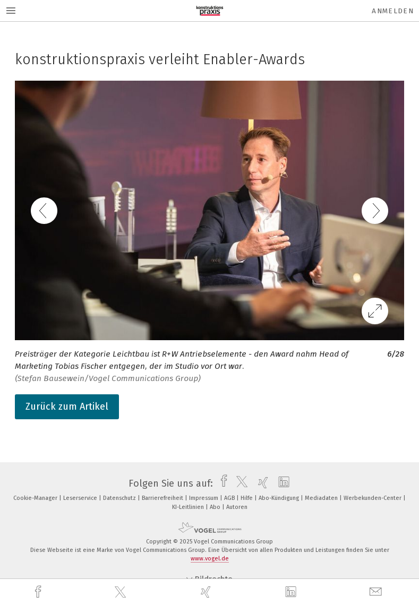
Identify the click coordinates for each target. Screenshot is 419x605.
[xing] (207, 592)
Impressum (204, 498)
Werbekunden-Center (373, 498)
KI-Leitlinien (189, 507)
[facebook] (39, 592)
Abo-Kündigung (280, 498)
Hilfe (247, 498)
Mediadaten (322, 498)
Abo (216, 507)
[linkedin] (292, 592)
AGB (230, 498)
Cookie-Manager (36, 498)
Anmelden (393, 10)
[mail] (377, 592)
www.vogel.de (210, 558)
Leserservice (81, 498)
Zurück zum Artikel (66, 406)
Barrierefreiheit (163, 498)
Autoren (236, 507)
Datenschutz (120, 498)
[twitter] (121, 592)
